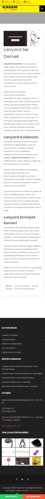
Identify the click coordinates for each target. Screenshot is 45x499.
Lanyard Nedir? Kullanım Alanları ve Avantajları (22, 373)
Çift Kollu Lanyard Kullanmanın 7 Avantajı (19, 386)
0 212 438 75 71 (8, 408)
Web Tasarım (34, 490)
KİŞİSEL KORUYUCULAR (11, 352)
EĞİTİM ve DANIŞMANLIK (12, 343)
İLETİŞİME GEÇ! (33, 496)
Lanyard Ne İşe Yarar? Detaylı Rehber (18, 377)
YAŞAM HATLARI (8, 339)
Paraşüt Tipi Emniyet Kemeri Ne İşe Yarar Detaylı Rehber (20, 367)
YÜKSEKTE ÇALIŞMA (10, 335)
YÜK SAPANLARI (8, 348)
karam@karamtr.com (11, 426)
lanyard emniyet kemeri (25, 289)
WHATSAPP (11, 496)
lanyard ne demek (22, 286)
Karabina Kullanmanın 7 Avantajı (16, 382)
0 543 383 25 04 (9, 411)
